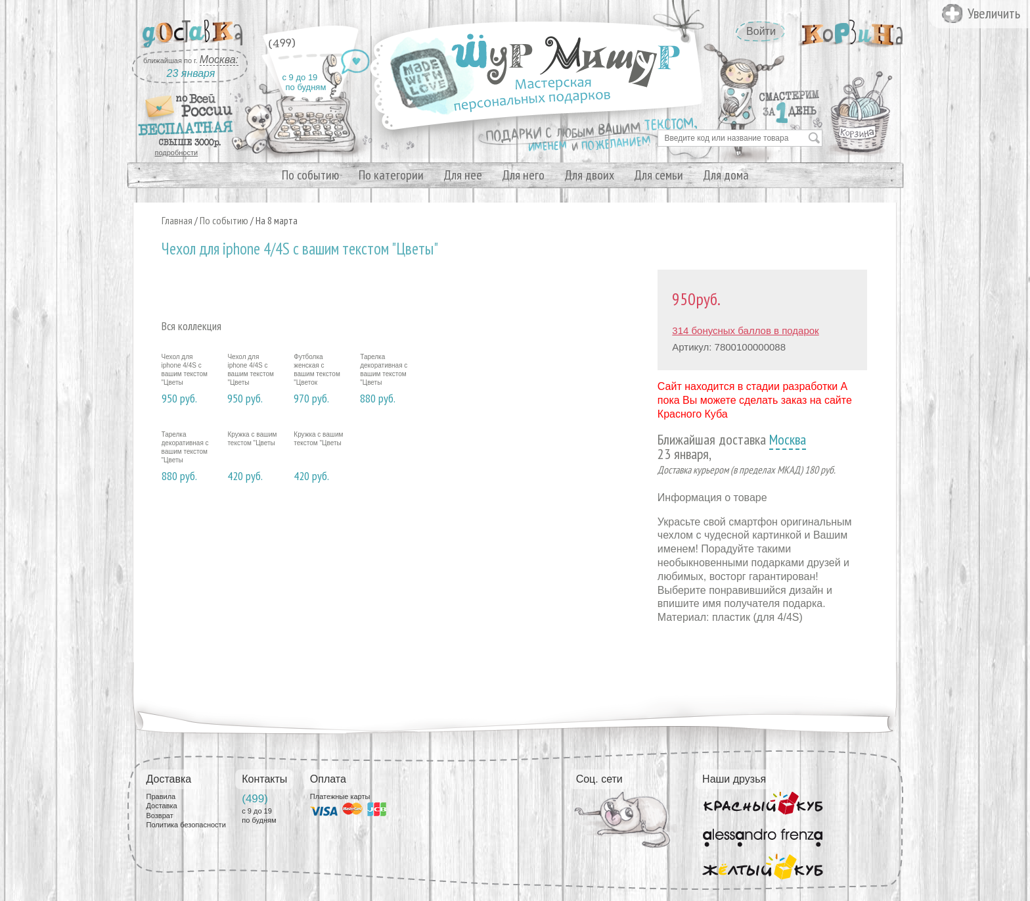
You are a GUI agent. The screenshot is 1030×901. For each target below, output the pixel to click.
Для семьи (658, 174)
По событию (310, 174)
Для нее (462, 174)
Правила (161, 796)
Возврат (159, 815)
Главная (177, 220)
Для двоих (589, 174)
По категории (391, 174)
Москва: (219, 59)
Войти (761, 31)
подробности (176, 153)
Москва (787, 439)
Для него (523, 174)
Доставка (161, 806)
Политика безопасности (186, 825)
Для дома (726, 174)
